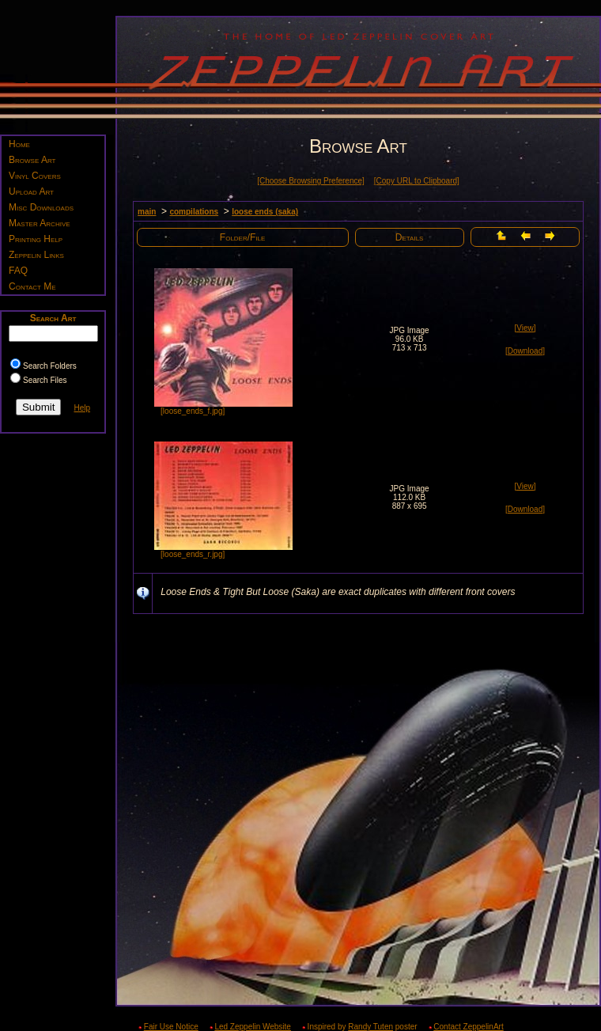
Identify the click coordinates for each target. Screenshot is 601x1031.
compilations (193, 211)
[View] (524, 328)
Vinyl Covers (35, 175)
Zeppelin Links (36, 254)
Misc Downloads (41, 207)
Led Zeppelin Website (252, 1026)
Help (82, 408)
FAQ (18, 270)
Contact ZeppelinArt (468, 1026)
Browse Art (32, 159)
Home (19, 144)
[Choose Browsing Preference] (311, 180)
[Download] (525, 351)
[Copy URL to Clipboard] (416, 180)
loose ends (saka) (265, 211)
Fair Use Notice (171, 1026)
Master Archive (39, 223)
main (147, 211)
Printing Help (35, 238)
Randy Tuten (370, 1026)
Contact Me (32, 286)
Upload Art (31, 191)
